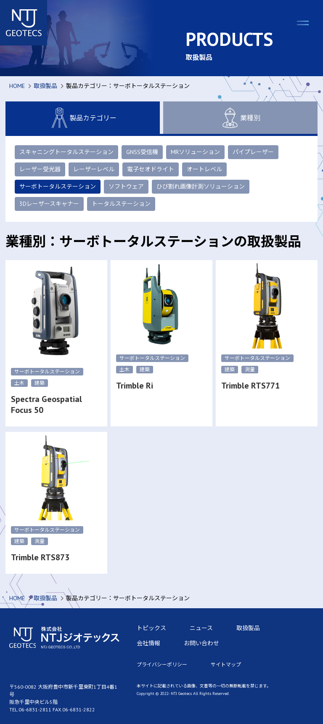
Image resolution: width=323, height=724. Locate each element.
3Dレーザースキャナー (49, 204)
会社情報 (148, 643)
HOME (17, 86)
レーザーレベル (93, 169)
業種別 (240, 118)
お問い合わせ (201, 643)
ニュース (201, 628)
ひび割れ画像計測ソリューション (200, 186)
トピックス (151, 628)
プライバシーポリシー (162, 664)
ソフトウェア (126, 186)
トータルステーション (121, 204)
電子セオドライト (150, 169)
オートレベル (204, 169)
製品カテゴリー (82, 118)
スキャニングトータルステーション (66, 152)
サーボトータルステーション (57, 186)
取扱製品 (45, 86)
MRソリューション (195, 152)
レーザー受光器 (40, 169)
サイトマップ (226, 664)
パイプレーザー (253, 152)
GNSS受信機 (142, 152)
